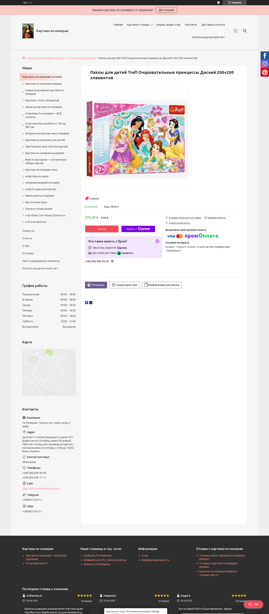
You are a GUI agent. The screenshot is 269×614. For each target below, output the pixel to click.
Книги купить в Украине (39, 195)
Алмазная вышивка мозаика (42, 182)
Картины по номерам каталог (42, 76)
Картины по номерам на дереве (44, 153)
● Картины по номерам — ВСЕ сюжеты (43, 115)
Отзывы (27, 253)
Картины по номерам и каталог (47, 58)
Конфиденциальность (155, 559)
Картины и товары (138, 24)
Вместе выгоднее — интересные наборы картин (45, 161)
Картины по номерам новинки (43, 83)
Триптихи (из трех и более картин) (46, 146)
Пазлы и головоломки (82, 58)
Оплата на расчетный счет (208, 37)
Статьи (27, 238)
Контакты (191, 24)
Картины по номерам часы (41, 169)
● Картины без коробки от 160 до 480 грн (45, 125)
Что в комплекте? (37, 563)
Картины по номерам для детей (45, 140)
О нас (26, 245)
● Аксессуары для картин (40, 189)
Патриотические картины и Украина (47, 133)
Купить (102, 228)
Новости (28, 230)
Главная (118, 24)
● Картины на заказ (36, 176)
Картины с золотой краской (42, 100)
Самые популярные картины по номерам (44, 92)
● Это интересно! (35, 221)
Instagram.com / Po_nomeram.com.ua (105, 559)
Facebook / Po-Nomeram (98, 555)
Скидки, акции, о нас (168, 24)
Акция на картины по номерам (43, 106)
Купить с (138, 229)
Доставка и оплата (213, 24)
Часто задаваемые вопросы (41, 260)
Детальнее (166, 10)
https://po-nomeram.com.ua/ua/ (40, 488)
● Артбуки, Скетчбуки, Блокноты (45, 215)
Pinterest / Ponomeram (97, 564)
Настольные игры (36, 202)
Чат (253, 604)
